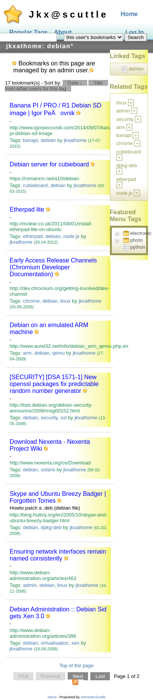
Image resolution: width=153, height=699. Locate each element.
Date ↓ (75, 83)
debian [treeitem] (136, 69)
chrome (31, 301)
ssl (63, 417)
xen (76, 643)
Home (129, 14)
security (49, 417)
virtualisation (54, 643)
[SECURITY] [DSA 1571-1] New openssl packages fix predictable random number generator (54, 384)
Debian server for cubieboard (49, 164)
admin (30, 585)
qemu (58, 353)
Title (98, 83)
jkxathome (75, 140)
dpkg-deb (51, 527)
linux (65, 301)
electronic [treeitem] (141, 233)
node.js (71, 236)
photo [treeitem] (136, 240)
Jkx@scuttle (68, 14)
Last (100, 676)
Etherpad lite (27, 209)
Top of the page (76, 665)
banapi (30, 140)
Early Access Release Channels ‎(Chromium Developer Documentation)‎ (53, 267)
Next (78, 676)
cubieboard (35, 185)
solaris (48, 470)
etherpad (33, 236)
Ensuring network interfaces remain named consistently (58, 555)
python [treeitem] (137, 247)
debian (48, 140)
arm (27, 353)
